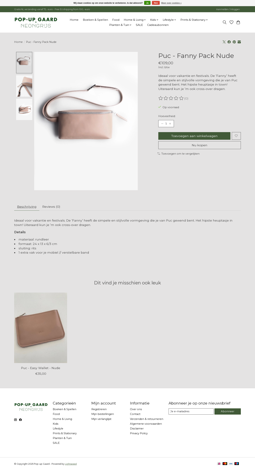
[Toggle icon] (224, 22)
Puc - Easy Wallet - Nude (40, 368)
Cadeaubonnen (158, 25)
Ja (147, 3)
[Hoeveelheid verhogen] (170, 123)
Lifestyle (58, 428)
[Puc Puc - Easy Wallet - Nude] (40, 328)
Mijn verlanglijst (101, 419)
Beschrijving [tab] (26, 207)
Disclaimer (137, 428)
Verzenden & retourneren (146, 419)
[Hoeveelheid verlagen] (162, 123)
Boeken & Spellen (95, 19)
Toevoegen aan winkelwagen (194, 136)
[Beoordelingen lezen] (171, 98)
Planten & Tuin (62, 438)
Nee (156, 3)
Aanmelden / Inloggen (228, 9)
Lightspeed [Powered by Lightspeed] (71, 464)
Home (74, 19)
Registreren (99, 409)
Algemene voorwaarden (146, 423)
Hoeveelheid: (166, 116)
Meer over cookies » (171, 3)
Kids (55, 423)
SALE (139, 25)
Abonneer (227, 411)
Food (116, 19)
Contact (135, 414)
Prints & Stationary (65, 433)
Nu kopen (199, 145)
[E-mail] (191, 411)
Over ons (136, 409)
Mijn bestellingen (102, 414)
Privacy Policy (139, 433)
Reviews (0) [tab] (51, 207)
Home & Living (62, 419)
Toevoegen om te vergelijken (178, 153)
